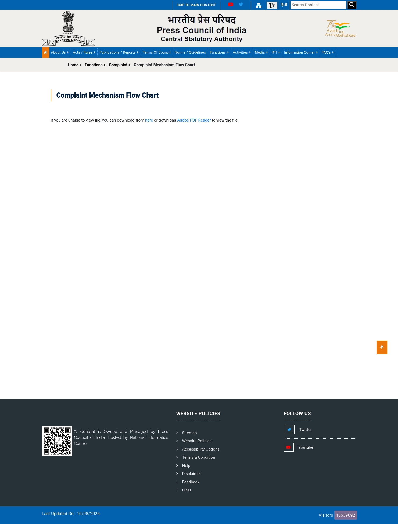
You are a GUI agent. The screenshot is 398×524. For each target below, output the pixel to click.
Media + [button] (261, 52)
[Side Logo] (338, 28)
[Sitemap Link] (258, 5)
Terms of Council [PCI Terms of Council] (157, 52)
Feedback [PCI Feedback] (191, 482)
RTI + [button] (276, 52)
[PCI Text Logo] (199, 28)
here (149, 120)
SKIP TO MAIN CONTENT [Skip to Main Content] (196, 5)
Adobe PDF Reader (194, 120)
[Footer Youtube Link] (303, 447)
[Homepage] (68, 28)
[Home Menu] (45, 52)
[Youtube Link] (228, 5)
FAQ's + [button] (328, 52)
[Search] (351, 5)
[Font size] (272, 5)
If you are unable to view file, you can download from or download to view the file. (145, 120)
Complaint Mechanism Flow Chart (164, 64)
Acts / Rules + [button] (84, 52)
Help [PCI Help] (186, 465)
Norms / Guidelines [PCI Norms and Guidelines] (190, 52)
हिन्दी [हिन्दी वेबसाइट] (284, 5)
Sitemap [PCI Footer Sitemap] (189, 432)
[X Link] (243, 5)
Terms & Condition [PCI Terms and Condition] (198, 457)
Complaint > (120, 64)
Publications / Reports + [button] (119, 52)
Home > (75, 64)
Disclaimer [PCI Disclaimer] (191, 473)
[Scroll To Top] (382, 347)
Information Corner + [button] (301, 52)
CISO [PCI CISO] (186, 490)
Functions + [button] (219, 52)
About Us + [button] (60, 52)
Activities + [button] (242, 52)
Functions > (95, 64)
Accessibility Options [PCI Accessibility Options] (201, 449)
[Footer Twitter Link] (303, 429)
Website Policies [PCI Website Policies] (197, 441)
